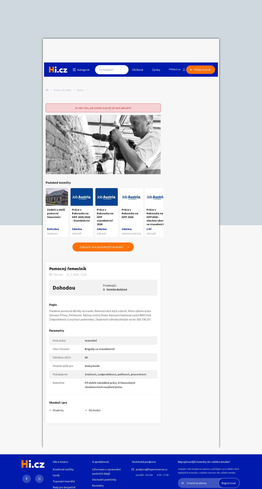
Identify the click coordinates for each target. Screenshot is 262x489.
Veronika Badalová (116, 283)
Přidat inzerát (203, 46)
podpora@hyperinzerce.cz (151, 469)
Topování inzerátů (64, 481)
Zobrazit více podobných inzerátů (101, 241)
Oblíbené (133, 46)
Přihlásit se (172, 46)
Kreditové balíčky (63, 469)
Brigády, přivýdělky (62, 73)
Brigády (80, 73)
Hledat (118, 46)
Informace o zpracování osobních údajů (106, 471)
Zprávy (152, 46)
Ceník (56, 475)
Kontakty (97, 485)
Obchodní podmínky (104, 479)
